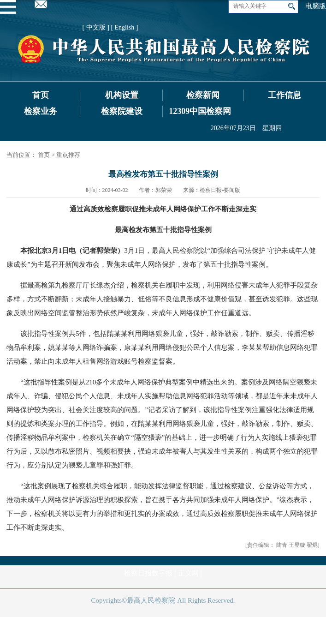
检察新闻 (202, 95)
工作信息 (284, 95)
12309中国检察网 (200, 111)
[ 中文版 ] (96, 27)
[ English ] (124, 27)
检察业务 (40, 111)
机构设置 (121, 95)
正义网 (188, 573)
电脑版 (315, 6)
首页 (40, 95)
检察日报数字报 (148, 573)
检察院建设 (121, 111)
